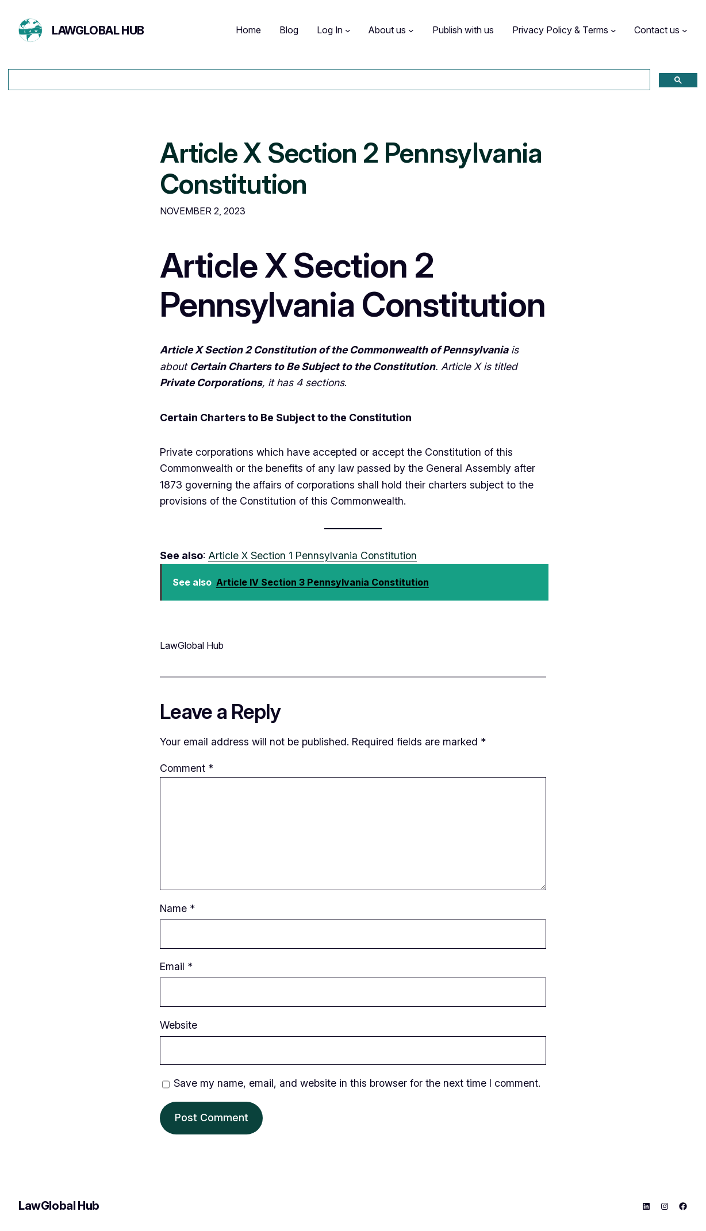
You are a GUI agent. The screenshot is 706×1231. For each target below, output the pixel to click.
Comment (186, 768)
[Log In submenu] (348, 30)
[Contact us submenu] (685, 30)
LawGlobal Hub (98, 30)
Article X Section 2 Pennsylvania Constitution (351, 168)
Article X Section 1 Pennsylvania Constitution (312, 555)
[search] (328, 80)
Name (177, 908)
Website (178, 1025)
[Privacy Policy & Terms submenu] (613, 30)
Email (176, 966)
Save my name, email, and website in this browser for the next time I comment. (357, 1083)
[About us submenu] (411, 30)
